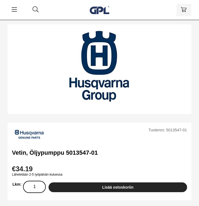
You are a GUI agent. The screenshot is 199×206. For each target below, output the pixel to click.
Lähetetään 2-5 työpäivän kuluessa (37, 174)
